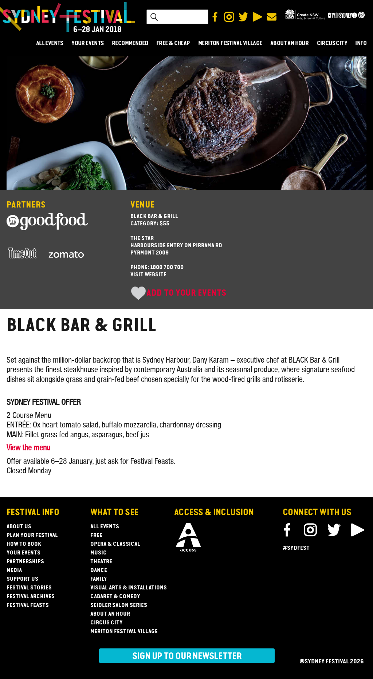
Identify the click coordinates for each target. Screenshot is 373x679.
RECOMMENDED (130, 43)
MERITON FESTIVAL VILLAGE (230, 43)
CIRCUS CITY (332, 43)
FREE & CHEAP (173, 43)
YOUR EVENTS (87, 43)
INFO (360, 43)
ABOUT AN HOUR (289, 43)
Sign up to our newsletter (187, 656)
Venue (142, 205)
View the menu (28, 448)
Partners (26, 205)
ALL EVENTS (49, 43)
